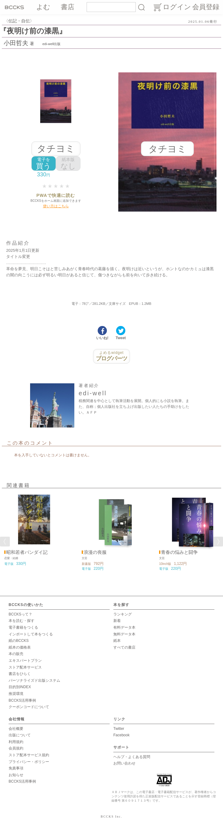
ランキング (122, 614)
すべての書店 (124, 647)
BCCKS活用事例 (22, 700)
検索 (141, 7)
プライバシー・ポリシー (29, 762)
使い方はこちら (56, 206)
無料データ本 (124, 634)
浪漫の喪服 (95, 552)
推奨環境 (16, 694)
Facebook (121, 735)
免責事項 (16, 768)
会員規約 (16, 748)
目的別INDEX (20, 687)
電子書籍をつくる (23, 627)
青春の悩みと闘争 (179, 552)
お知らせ (16, 775)
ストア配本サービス (25, 667)
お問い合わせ (124, 763)
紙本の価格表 (20, 647)
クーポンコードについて (29, 707)
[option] (34, 530)
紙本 (117, 640)
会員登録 (205, 7)
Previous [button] (5, 541)
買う (43, 163)
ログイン (177, 7)
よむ (43, 7)
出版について (20, 735)
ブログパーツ (111, 356)
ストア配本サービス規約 (29, 755)
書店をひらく (20, 674)
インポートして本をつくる (31, 634)
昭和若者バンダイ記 (27, 552)
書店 (67, 7)
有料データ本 (124, 627)
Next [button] (218, 541)
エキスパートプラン (25, 660)
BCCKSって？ (20, 614)
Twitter (118, 728)
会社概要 (16, 728)
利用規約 (16, 742)
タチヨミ (56, 149)
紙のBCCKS (19, 640)
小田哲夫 (16, 43)
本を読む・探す (21, 621)
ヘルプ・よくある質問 (131, 757)
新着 (117, 621)
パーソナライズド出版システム (34, 680)
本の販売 (16, 654)
